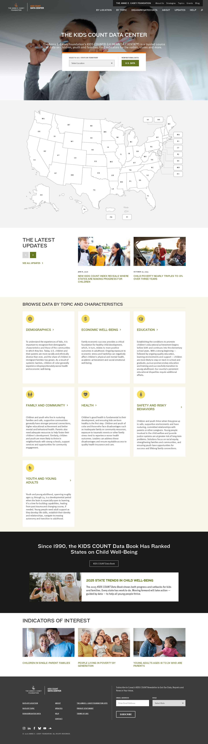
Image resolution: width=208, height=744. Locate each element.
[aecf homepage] (16, 7)
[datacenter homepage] (37, 7)
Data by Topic (29, 708)
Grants (190, 3)
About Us (159, 3)
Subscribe (126, 714)
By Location (104, 10)
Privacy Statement (85, 708)
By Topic (121, 10)
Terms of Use (83, 713)
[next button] (33, 255)
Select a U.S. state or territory (83, 58)
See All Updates (31, 263)
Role (155, 698)
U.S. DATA (130, 63)
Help (193, 10)
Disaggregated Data (144, 10)
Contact (59, 719)
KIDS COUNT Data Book (104, 563)
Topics (181, 3)
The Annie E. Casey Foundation (133, 3)
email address (122, 698)
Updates (180, 10)
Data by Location (30, 703)
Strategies (171, 3)
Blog (197, 3)
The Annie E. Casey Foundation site (92, 703)
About (166, 10)
